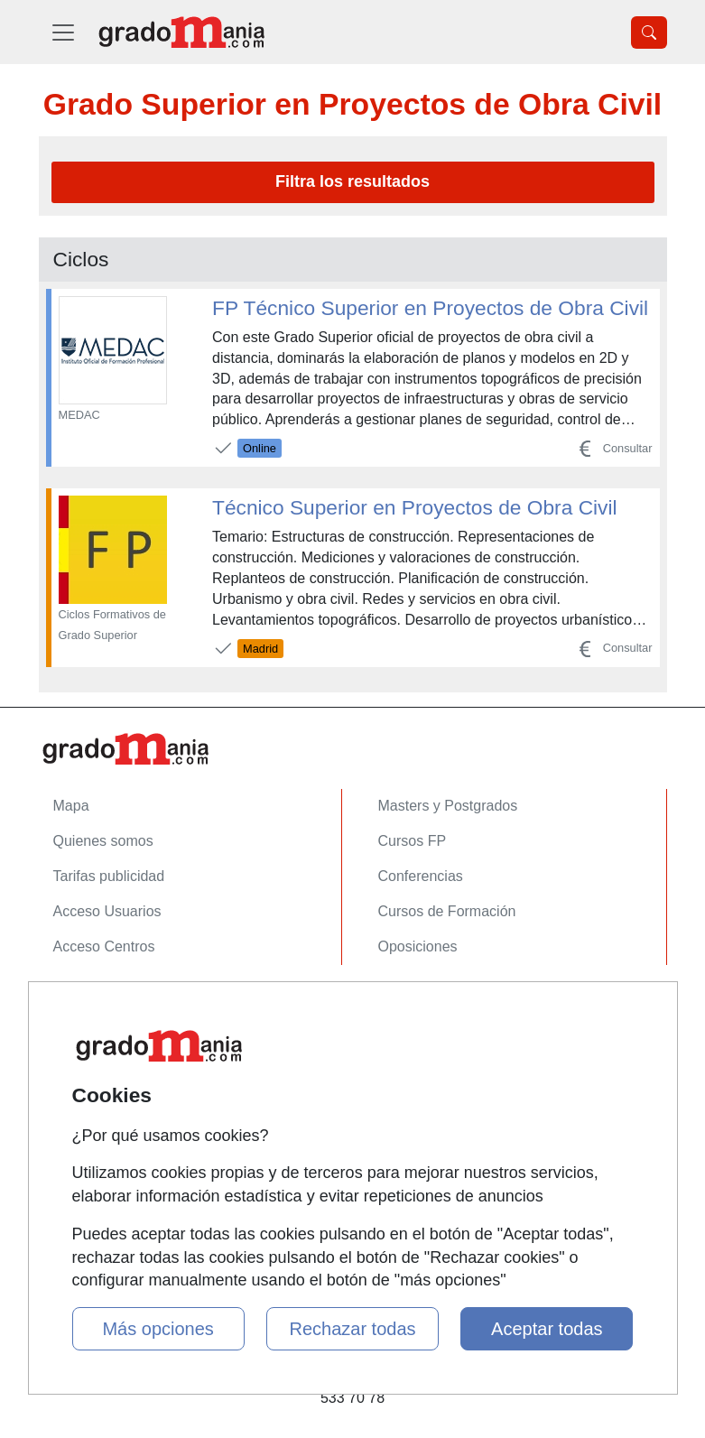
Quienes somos (103, 841)
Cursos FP (412, 841)
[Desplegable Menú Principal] (63, 32)
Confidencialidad (106, 1036)
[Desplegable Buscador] (649, 32)
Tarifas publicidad (109, 876)
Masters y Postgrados (448, 805)
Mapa (71, 805)
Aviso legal (88, 1072)
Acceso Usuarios (107, 911)
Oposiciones (418, 946)
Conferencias (420, 876)
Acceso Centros (104, 946)
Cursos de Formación (447, 911)
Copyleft (80, 1107)
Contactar (84, 1001)
